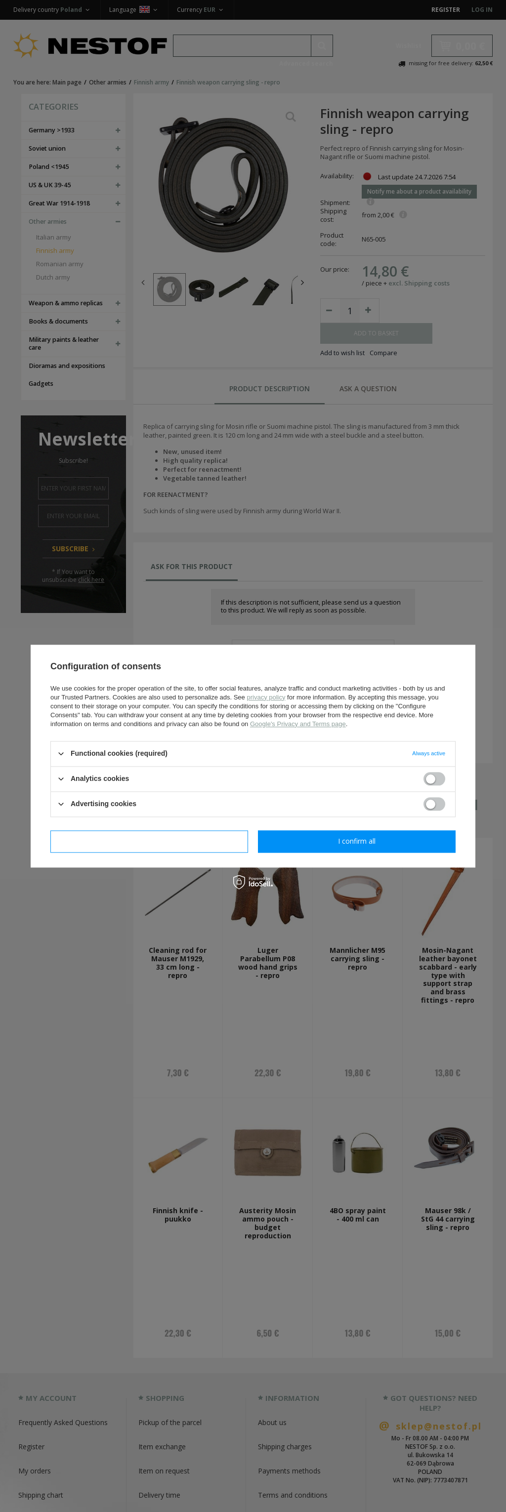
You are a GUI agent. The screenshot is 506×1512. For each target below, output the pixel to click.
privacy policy (266, 697)
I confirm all (357, 841)
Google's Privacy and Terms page (298, 724)
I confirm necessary (149, 841)
